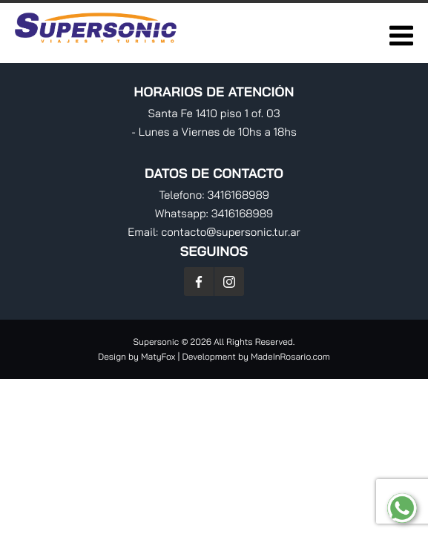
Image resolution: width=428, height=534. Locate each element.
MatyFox (158, 356)
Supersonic (158, 341)
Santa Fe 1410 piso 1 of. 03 (214, 113)
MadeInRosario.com (290, 356)
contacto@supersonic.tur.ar (230, 232)
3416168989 (238, 195)
